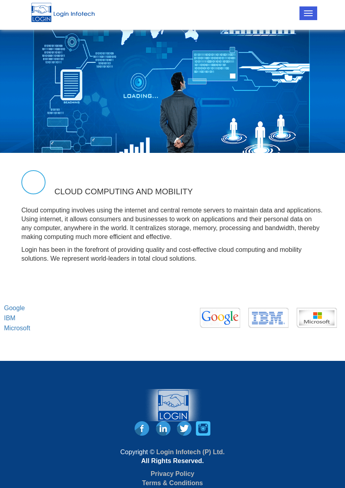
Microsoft (17, 328)
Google (14, 308)
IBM (9, 318)
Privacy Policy (173, 473)
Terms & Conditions (172, 483)
